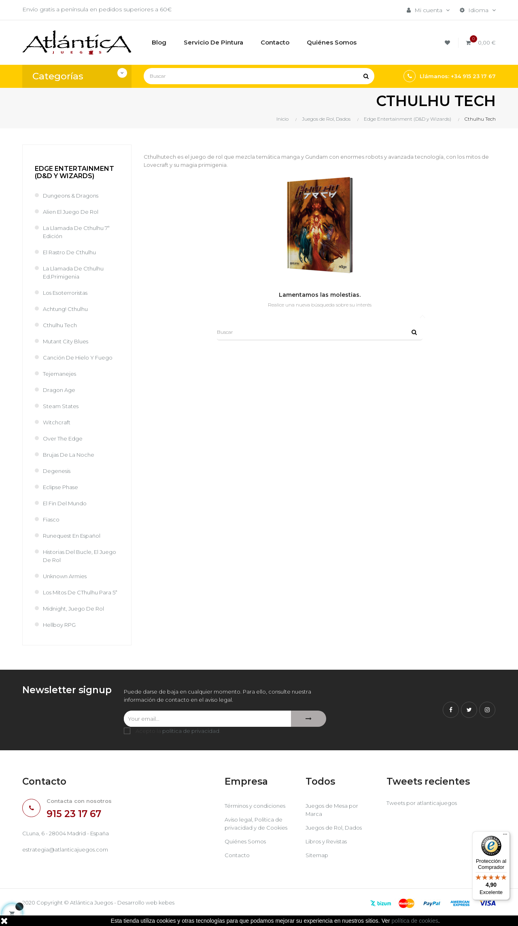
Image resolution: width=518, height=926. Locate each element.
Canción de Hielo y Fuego (81, 357)
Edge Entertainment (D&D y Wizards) (74, 172)
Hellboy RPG (61, 632)
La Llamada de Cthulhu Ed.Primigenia (76, 272)
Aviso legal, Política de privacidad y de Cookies (258, 833)
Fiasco (52, 519)
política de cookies (415, 920)
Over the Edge (64, 438)
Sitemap (317, 864)
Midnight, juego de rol (76, 616)
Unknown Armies (67, 576)
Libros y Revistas (329, 850)
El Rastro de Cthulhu (72, 252)
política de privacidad (190, 740)
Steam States (62, 406)
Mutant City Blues (67, 341)
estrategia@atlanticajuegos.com (67, 859)
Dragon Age (60, 390)
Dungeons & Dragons (74, 195)
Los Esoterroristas (68, 292)
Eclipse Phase (63, 487)
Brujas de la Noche (71, 454)
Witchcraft (57, 422)
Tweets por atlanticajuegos (424, 812)
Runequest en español (75, 535)
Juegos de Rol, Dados (337, 837)
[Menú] (505, 836)
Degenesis (58, 471)
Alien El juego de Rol (74, 211)
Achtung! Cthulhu (67, 309)
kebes (180, 911)
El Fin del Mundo (67, 503)
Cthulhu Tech (61, 325)
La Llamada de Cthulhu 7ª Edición (79, 232)
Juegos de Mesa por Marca (335, 819)
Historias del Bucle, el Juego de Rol (73, 556)
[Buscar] (259, 76)
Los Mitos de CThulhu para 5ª (74, 596)
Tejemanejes (60, 373)
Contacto (238, 864)
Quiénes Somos (247, 850)
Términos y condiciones (258, 815)
